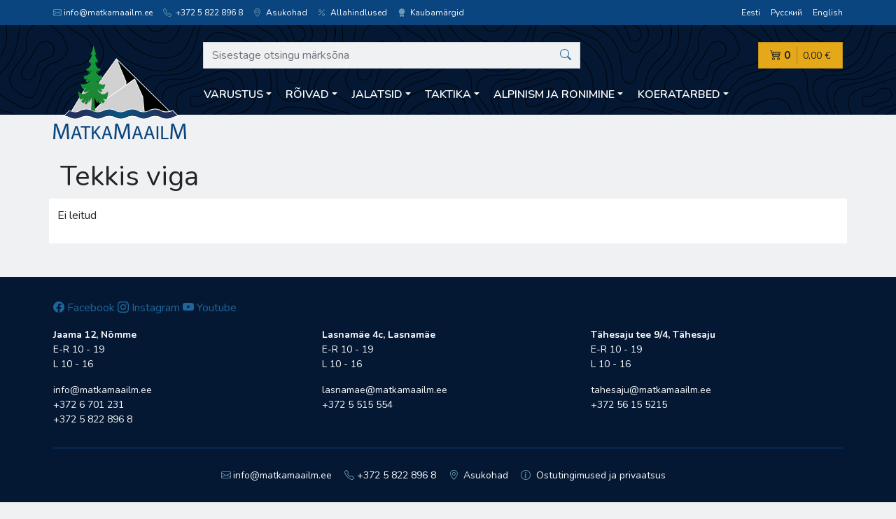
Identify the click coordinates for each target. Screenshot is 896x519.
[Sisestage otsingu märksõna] (391, 55)
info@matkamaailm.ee (103, 12)
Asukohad (280, 12)
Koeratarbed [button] (679, 94)
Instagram (149, 307)
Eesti (750, 12)
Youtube (210, 307)
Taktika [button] (448, 94)
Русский (786, 12)
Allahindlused (352, 12)
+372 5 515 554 (357, 404)
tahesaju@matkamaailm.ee (651, 390)
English (828, 12)
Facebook (84, 307)
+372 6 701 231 (88, 404)
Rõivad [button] (307, 94)
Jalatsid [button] (377, 94)
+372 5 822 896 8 (203, 12)
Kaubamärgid (431, 12)
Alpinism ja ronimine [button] (554, 94)
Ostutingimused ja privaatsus (593, 475)
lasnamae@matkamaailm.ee (384, 390)
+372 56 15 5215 (629, 404)
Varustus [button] (233, 94)
